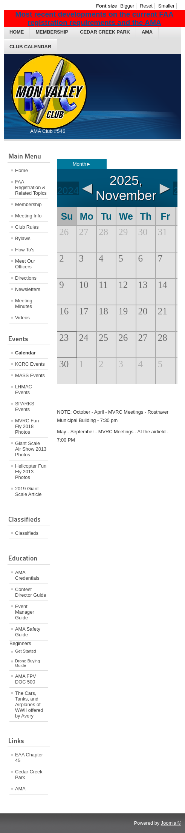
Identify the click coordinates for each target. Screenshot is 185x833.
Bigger (127, 6)
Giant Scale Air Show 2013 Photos (30, 448)
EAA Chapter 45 (29, 757)
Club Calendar (30, 46)
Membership (51, 32)
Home (16, 32)
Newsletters (27, 289)
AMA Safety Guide (27, 631)
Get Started (25, 651)
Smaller (166, 6)
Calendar (25, 353)
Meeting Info (28, 216)
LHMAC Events (23, 389)
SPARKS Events (24, 406)
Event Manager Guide (24, 612)
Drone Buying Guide (27, 663)
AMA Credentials (27, 575)
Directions (26, 278)
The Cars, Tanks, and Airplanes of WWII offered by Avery (29, 704)
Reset (146, 6)
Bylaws (23, 238)
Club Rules (27, 227)
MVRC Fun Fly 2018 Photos (27, 426)
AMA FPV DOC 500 (25, 679)
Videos (22, 317)
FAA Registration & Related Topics (31, 187)
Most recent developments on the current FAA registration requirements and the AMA (94, 18)
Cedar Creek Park (105, 32)
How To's (24, 250)
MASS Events (30, 375)
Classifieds (26, 533)
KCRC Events (30, 364)
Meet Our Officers (25, 263)
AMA (147, 32)
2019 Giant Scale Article (28, 491)
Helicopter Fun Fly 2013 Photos (30, 471)
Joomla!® (171, 823)
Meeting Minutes (23, 303)
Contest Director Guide (30, 592)
